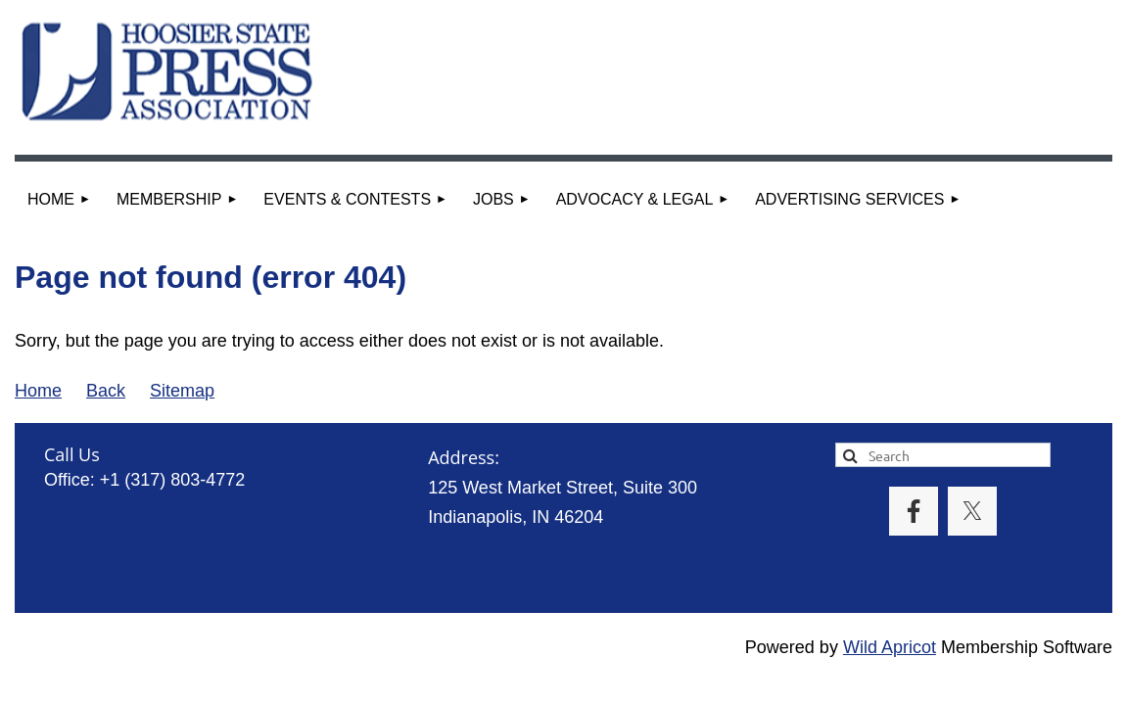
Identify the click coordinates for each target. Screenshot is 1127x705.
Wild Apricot (889, 647)
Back (105, 390)
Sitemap (182, 390)
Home (38, 390)
